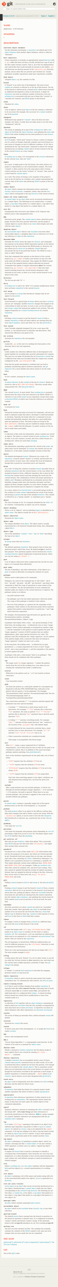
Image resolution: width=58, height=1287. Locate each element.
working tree (9, 96)
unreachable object (14, 232)
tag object (15, 204)
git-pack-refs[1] (27, 387)
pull (12, 480)
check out (21, 248)
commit (7, 87)
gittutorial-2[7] (19, 1242)
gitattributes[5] (35, 752)
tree (30, 534)
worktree (21, 841)
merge (20, 293)
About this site (17, 1272)
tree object (28, 1166)
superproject (44, 1092)
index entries (35, 1203)
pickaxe (14, 811)
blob (13, 132)
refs (17, 1003)
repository (32, 50)
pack (6, 572)
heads (24, 397)
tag (35, 534)
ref (18, 973)
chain (34, 224)
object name (30, 376)
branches (41, 494)
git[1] (14, 1253)
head (35, 89)
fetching (8, 475)
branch (50, 134)
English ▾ (51, 16)
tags (11, 914)
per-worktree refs (44, 865)
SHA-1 (48, 502)
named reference (12, 382)
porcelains (29, 1008)
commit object (22, 173)
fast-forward (26, 490)
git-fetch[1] (47, 323)
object (13, 79)
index (17, 104)
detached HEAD (12, 399)
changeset (47, 816)
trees (10, 916)
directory (47, 60)
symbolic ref (9, 934)
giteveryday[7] (45, 1242)
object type (18, 1133)
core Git (18, 826)
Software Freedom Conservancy (35, 1276)
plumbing (28, 836)
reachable (34, 232)
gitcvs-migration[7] (32, 1242)
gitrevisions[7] (46, 936)
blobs (25, 916)
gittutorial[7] (8, 1242)
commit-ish (18, 1193)
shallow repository (26, 1050)
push (30, 970)
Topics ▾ (44, 16)
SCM (8, 140)
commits (33, 914)
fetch (26, 882)
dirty (29, 159)
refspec (34, 993)
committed (19, 288)
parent (17, 296)
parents (14, 114)
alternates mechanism (44, 1010)
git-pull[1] (50, 882)
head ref (41, 318)
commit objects (30, 219)
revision (42, 157)
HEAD (27, 98)
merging (34, 441)
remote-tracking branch (30, 310)
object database (10, 52)
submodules (21, 1099)
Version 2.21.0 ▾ (9, 16)
